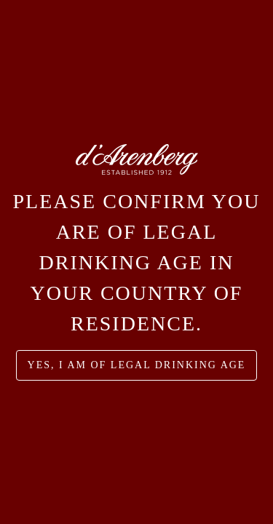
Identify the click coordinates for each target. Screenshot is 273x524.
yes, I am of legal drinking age (137, 365)
